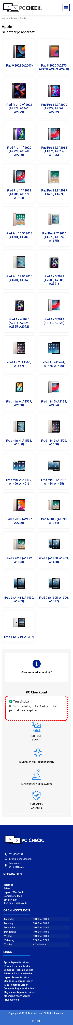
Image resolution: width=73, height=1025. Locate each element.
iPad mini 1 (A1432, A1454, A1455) (54, 481)
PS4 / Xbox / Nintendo (15, 903)
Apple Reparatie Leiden (16, 962)
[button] (66, 7)
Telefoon (8, 884)
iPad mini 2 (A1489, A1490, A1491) (19, 481)
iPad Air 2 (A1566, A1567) (19, 364)
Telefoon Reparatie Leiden (18, 973)
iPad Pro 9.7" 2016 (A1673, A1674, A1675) (54, 237)
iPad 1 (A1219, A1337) (19, 637)
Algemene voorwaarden (17, 995)
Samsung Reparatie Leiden (18, 969)
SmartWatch (10, 899)
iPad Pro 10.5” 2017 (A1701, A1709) (19, 235)
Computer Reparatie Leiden (19, 988)
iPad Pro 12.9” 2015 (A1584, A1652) (19, 278)
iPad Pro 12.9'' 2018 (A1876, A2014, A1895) (54, 151)
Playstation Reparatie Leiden (19, 992)
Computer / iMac (13, 895)
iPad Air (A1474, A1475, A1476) (54, 364)
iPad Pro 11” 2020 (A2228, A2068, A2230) (19, 151)
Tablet (14, 18)
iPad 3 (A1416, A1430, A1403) (19, 599)
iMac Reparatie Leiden (16, 984)
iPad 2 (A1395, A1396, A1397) (54, 599)
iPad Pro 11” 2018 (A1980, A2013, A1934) (19, 194)
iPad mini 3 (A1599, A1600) (54, 442)
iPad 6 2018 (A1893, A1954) (53, 521)
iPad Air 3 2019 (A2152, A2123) (53, 321)
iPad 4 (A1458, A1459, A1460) (54, 560)
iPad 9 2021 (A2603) (19, 65)
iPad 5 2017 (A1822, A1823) (19, 560)
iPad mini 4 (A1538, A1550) (19, 442)
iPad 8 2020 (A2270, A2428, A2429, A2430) (54, 67)
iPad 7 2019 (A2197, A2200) (19, 521)
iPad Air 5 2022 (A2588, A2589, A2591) (54, 279)
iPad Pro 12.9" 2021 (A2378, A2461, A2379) (19, 108)
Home (5, 18)
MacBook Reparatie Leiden (18, 980)
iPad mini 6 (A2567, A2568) (19, 403)
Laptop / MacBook (13, 892)
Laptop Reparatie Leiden (17, 977)
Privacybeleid (11, 999)
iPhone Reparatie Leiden (17, 965)
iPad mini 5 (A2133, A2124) (54, 403)
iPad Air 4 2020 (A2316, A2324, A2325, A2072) (19, 322)
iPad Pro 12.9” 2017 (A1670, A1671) (54, 192)
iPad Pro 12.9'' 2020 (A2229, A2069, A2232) (54, 108)
